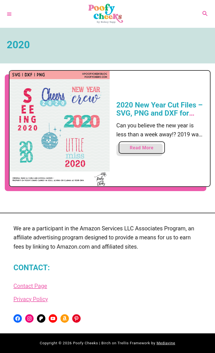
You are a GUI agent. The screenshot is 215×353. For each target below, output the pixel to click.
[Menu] (9, 14)
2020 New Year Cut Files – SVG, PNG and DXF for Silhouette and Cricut (159, 113)
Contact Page (30, 286)
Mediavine (165, 343)
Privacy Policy (30, 299)
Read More (143, 149)
